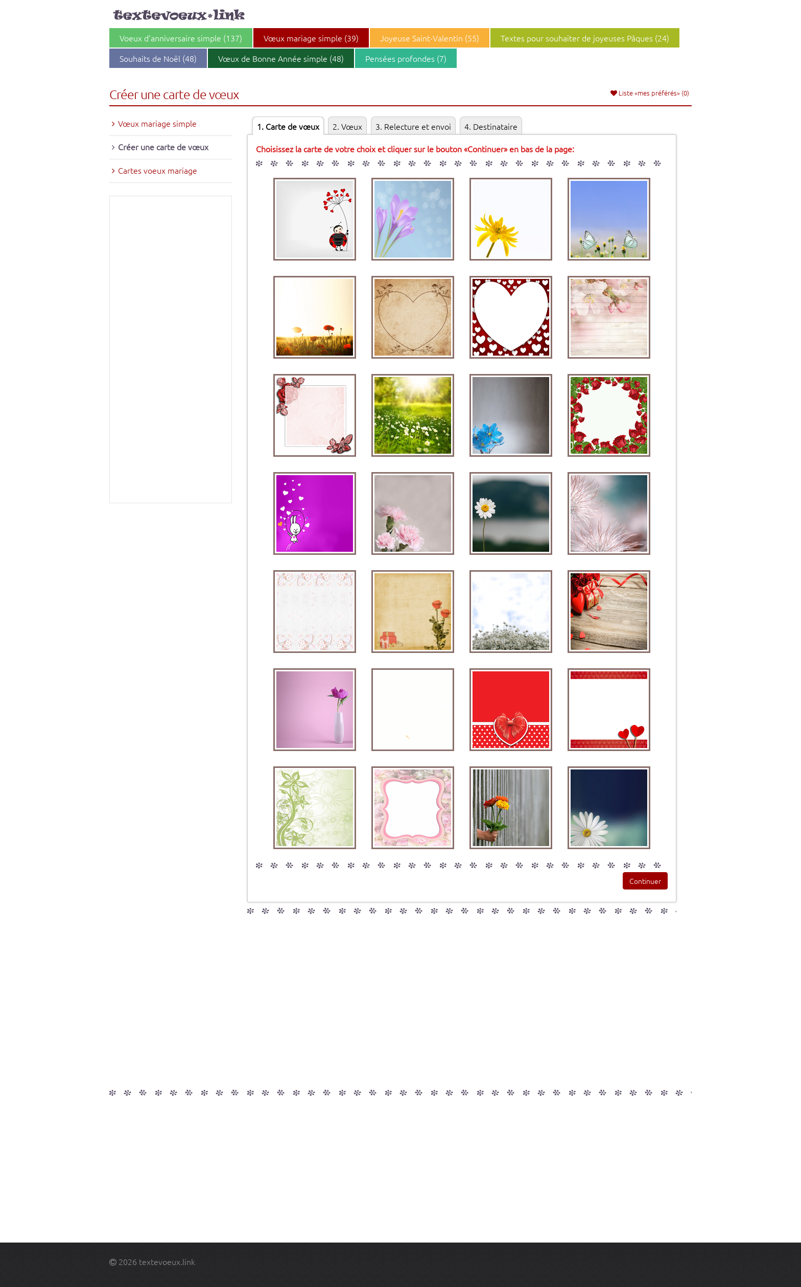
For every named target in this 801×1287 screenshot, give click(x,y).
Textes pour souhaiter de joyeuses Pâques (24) (585, 37)
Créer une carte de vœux (163, 146)
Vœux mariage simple (157, 123)
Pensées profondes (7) (405, 58)
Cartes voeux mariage (157, 170)
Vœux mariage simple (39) (311, 37)
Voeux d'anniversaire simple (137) (181, 37)
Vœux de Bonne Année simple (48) (281, 58)
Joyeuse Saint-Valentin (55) (429, 37)
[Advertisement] (170, 349)
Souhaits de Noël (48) (158, 58)
